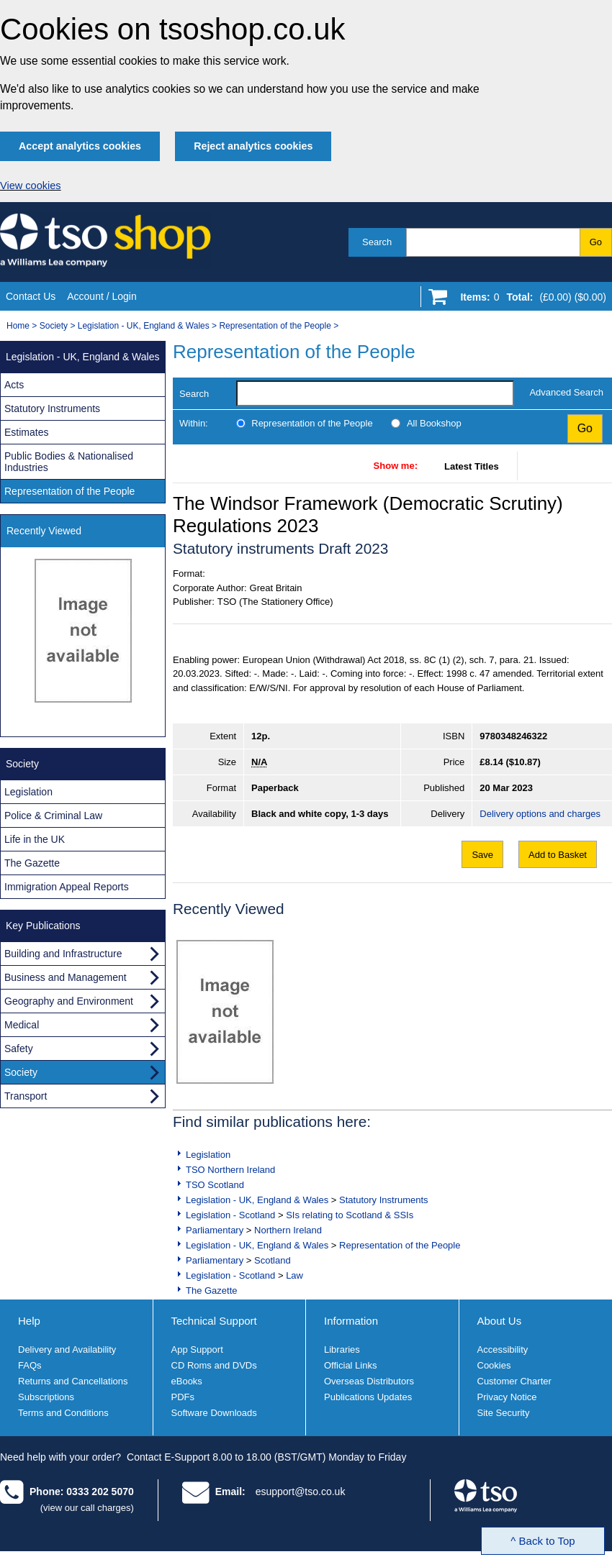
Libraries (342, 1349)
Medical (21, 1025)
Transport (25, 1096)
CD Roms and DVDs (214, 1365)
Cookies (494, 1365)
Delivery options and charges (540, 813)
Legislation (208, 1154)
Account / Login (102, 296)
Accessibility (502, 1349)
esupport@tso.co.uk (301, 1491)
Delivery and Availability (67, 1349)
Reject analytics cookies (253, 146)
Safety (18, 1048)
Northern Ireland (288, 1230)
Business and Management (65, 977)
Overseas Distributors (369, 1381)
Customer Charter (514, 1381)
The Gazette (212, 1290)
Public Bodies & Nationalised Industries (68, 461)
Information (351, 1321)
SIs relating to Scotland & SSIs (349, 1215)
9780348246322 (513, 736)
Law (294, 1275)
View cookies (30, 185)
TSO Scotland (215, 1184)
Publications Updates (368, 1397)
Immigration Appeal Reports (66, 886)
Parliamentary (214, 1230)
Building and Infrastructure (63, 953)
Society (54, 326)
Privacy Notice (507, 1397)
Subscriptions (46, 1397)
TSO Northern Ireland (230, 1169)
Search (377, 242)
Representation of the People (274, 326)
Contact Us (30, 296)
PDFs (183, 1397)
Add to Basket (557, 854)
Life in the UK (34, 839)
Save (482, 854)
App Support (197, 1349)
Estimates (26, 432)
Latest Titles (471, 466)
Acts (14, 384)
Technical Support (214, 1321)
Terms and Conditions (63, 1412)
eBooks (186, 1381)
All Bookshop (434, 423)
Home (18, 326)
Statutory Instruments (383, 1200)
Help (29, 1321)
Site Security (503, 1412)
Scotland (272, 1260)
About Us (499, 1321)
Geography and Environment (68, 1001)
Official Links (350, 1365)
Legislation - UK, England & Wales (144, 326)
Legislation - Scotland (230, 1215)
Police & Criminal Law (53, 815)
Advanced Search (566, 392)
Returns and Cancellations (72, 1381)
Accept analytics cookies (80, 146)
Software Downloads (214, 1412)
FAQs (30, 1365)
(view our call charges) (87, 1507)
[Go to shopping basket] (529, 300)
